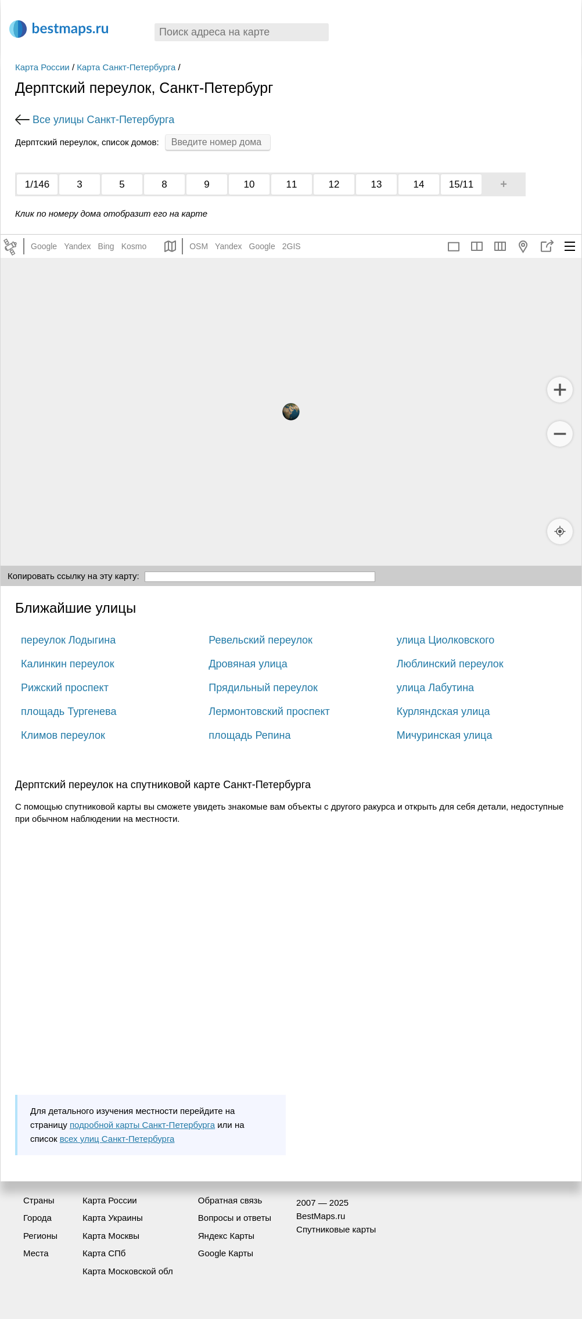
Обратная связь (230, 1200)
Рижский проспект (65, 687)
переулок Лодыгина (68, 640)
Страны (38, 1200)
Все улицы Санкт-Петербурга (103, 119)
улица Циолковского (446, 640)
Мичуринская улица (445, 735)
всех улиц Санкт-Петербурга (117, 1139)
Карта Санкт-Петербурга (126, 67)
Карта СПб (104, 1253)
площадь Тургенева (68, 711)
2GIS (291, 246)
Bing (106, 246)
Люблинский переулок (450, 664)
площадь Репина (249, 735)
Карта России (42, 67)
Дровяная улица (248, 664)
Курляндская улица (443, 711)
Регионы (40, 1236)
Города (37, 1218)
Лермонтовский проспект (269, 711)
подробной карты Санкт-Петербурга (142, 1125)
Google (44, 246)
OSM (198, 246)
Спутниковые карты (336, 1229)
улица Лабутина (435, 687)
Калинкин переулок (67, 664)
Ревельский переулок (260, 640)
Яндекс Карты (226, 1236)
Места (36, 1253)
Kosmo (134, 246)
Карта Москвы (110, 1236)
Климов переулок (63, 735)
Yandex (77, 246)
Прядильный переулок (263, 687)
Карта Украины (112, 1218)
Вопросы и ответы (234, 1218)
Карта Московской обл (127, 1271)
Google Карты (225, 1253)
